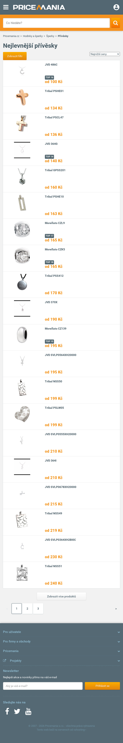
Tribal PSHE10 (54, 196)
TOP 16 (49, 77)
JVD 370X (51, 302)
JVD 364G (51, 143)
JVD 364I (50, 460)
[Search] (115, 23)
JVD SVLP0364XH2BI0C (60, 539)
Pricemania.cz (11, 36)
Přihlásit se (102, 685)
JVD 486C (51, 64)
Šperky (50, 36)
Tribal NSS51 (53, 566)
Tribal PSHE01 (54, 91)
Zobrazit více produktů (61, 596)
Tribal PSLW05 (54, 407)
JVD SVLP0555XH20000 (60, 434)
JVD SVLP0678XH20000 (60, 487)
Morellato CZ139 (55, 328)
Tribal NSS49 (53, 513)
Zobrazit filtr (15, 56)
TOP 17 (49, 236)
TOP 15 (49, 341)
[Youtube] (28, 713)
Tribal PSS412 (54, 275)
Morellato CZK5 (55, 249)
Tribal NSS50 (53, 381)
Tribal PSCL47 (54, 117)
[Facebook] (7, 713)
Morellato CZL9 (55, 223)
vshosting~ (79, 729)
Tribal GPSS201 (55, 170)
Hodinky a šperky (33, 36)
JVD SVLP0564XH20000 (60, 355)
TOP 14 (49, 156)
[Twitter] (17, 713)
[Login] (116, 8)
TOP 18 (49, 262)
